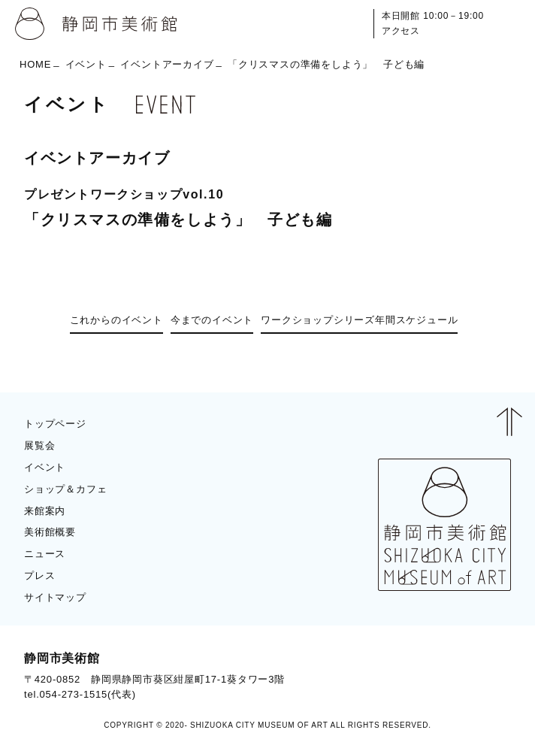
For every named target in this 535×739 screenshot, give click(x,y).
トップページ (55, 423)
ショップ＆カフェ (65, 489)
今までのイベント (212, 320)
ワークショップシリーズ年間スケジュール (359, 320)
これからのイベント (116, 320)
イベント (86, 64)
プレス (39, 575)
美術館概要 (50, 532)
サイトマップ (55, 597)
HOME (35, 64)
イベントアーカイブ (166, 64)
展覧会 (39, 445)
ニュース (44, 553)
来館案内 (44, 510)
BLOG (482, 676)
